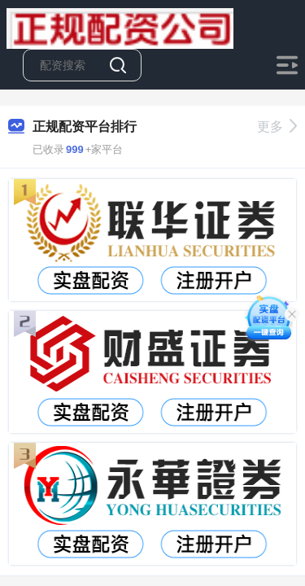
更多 (277, 126)
